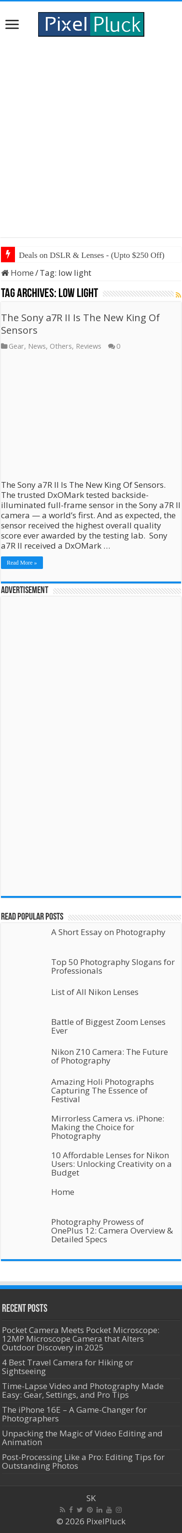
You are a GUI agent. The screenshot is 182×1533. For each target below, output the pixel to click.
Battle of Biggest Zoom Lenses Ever (108, 1026)
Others (61, 346)
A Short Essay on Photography (108, 931)
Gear (16, 346)
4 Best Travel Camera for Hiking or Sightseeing (67, 1367)
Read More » (22, 562)
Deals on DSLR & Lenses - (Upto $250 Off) (92, 255)
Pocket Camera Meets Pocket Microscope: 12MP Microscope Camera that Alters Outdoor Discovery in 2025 (80, 1338)
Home (17, 272)
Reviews (88, 346)
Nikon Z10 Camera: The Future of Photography (109, 1056)
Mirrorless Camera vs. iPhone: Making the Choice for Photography (107, 1127)
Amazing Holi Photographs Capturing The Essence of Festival (102, 1090)
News (37, 346)
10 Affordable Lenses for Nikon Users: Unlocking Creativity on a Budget (111, 1164)
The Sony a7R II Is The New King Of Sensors (80, 324)
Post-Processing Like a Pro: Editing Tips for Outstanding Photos (83, 1461)
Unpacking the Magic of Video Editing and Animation (82, 1438)
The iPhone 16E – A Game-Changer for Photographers (74, 1414)
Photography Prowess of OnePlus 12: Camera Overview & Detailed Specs (112, 1230)
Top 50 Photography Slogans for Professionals (113, 966)
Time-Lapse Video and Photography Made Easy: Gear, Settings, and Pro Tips (83, 1390)
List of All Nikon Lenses (95, 991)
